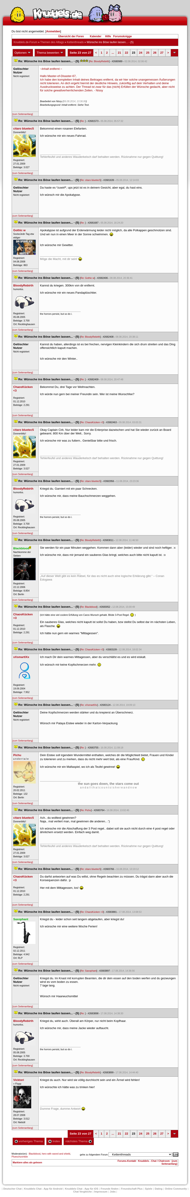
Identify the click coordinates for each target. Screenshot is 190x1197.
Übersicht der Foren (71, 36)
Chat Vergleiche (82, 1191)
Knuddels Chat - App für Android (43, 1188)
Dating (158, 1188)
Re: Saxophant (89, 970)
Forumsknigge (122, 36)
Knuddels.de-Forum (25, 42)
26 (154, 52)
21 (119, 52)
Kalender (95, 36)
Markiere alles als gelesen (27, 1162)
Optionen (23, 53)
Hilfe (108, 36)
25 (147, 52)
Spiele (148, 1188)
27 (161, 52)
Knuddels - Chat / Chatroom (154, 1161)
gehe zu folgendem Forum (94, 1154)
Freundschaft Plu (132, 1188)
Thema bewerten (50, 53)
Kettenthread (75, 42)
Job (113, 1191)
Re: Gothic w (87, 278)
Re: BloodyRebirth (99, 61)
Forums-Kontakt (127, 1161)
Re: (83, 121)
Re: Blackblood (89, 606)
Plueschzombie (20, 1156)
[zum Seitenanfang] (22, 114)
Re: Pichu (86, 810)
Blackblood (34, 1153)
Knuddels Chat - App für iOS (81, 1188)
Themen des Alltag (52, 42)
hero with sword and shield (56, 1153)
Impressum (101, 1191)
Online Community (176, 1188)
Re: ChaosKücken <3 (92, 422)
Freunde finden (109, 1188)
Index (54, 1141)
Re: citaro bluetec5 (91, 180)
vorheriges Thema (29, 1141)
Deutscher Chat (12, 1188)
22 (126, 52)
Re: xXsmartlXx (89, 705)
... (113, 52)
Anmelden (53, 31)
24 (140, 52)
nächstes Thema (79, 1141)
